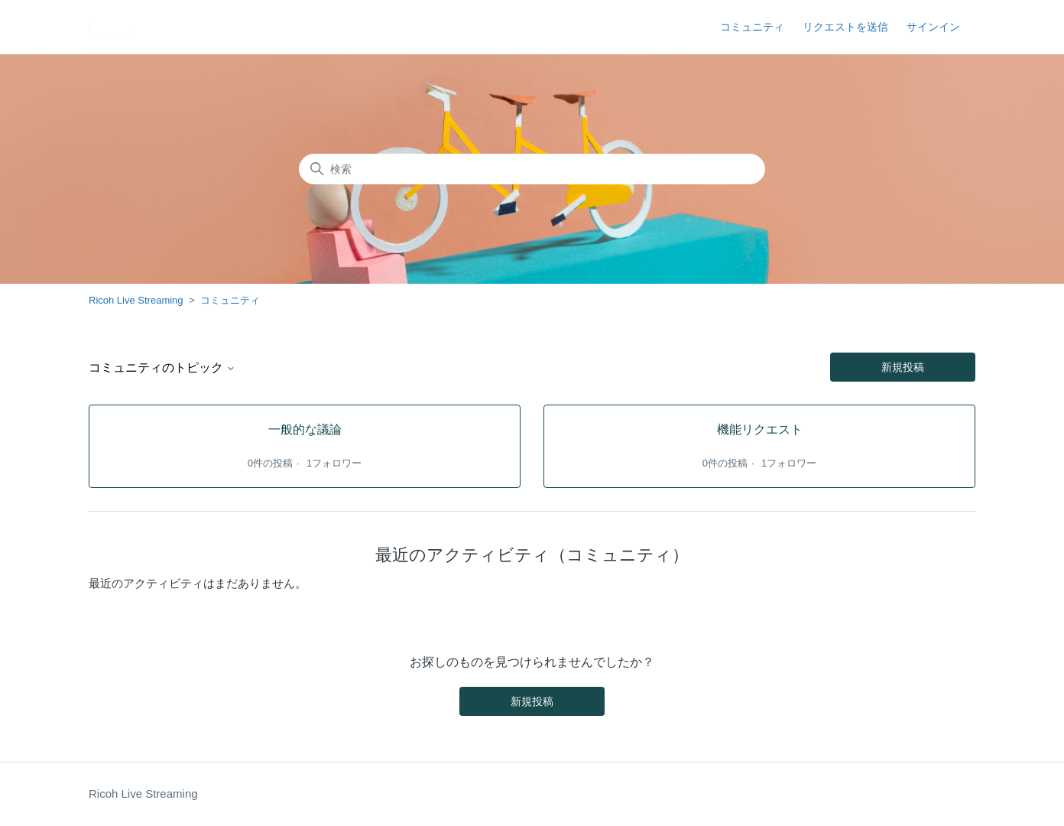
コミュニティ (752, 27)
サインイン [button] (933, 27)
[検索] (532, 169)
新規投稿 (902, 367)
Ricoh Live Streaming (136, 300)
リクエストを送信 (845, 27)
